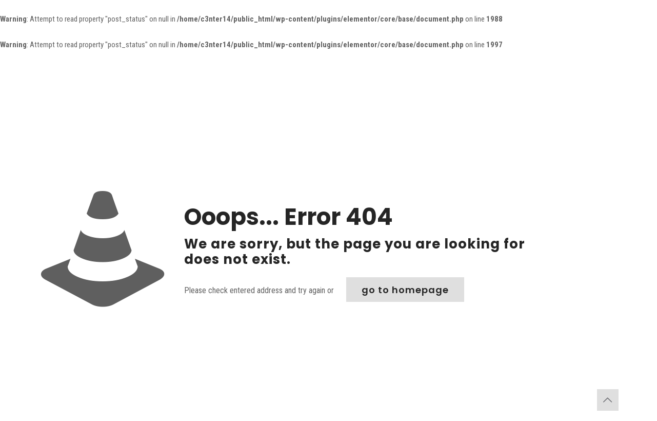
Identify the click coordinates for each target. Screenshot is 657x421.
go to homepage (405, 289)
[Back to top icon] (608, 400)
